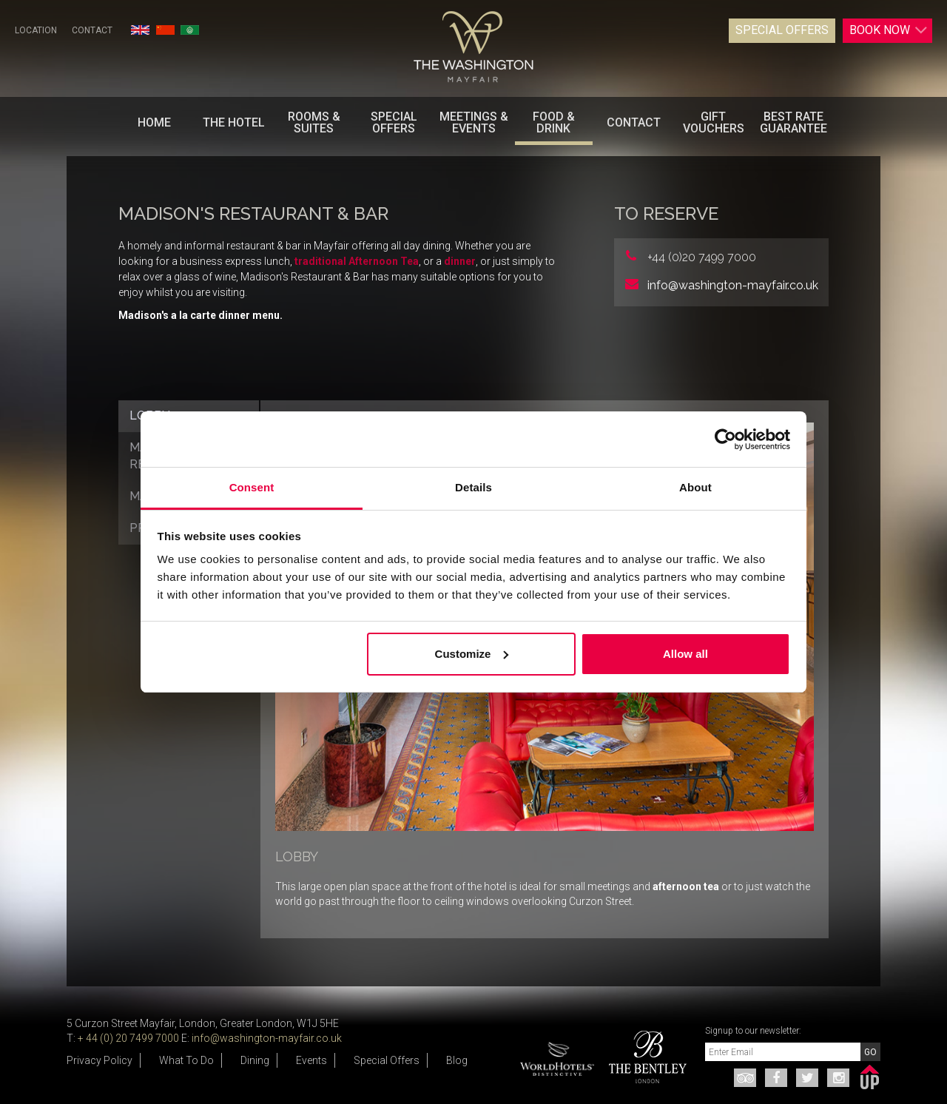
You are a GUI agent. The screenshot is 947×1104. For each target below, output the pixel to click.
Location (36, 30)
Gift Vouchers (713, 122)
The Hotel (234, 122)
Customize (472, 653)
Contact (92, 30)
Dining (254, 1060)
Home (154, 122)
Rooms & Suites (314, 122)
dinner (460, 261)
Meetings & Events (473, 122)
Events (311, 1060)
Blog (457, 1060)
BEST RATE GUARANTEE (793, 122)
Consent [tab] (251, 487)
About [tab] (695, 487)
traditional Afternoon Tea (356, 261)
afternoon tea (686, 886)
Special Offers (782, 30)
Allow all (685, 653)
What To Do (186, 1060)
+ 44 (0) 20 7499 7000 (128, 1038)
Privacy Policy (99, 1060)
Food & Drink (554, 122)
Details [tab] (473, 487)
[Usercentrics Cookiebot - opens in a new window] (725, 439)
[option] (642, 1057)
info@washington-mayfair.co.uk (732, 285)
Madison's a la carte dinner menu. (200, 315)
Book (888, 30)
